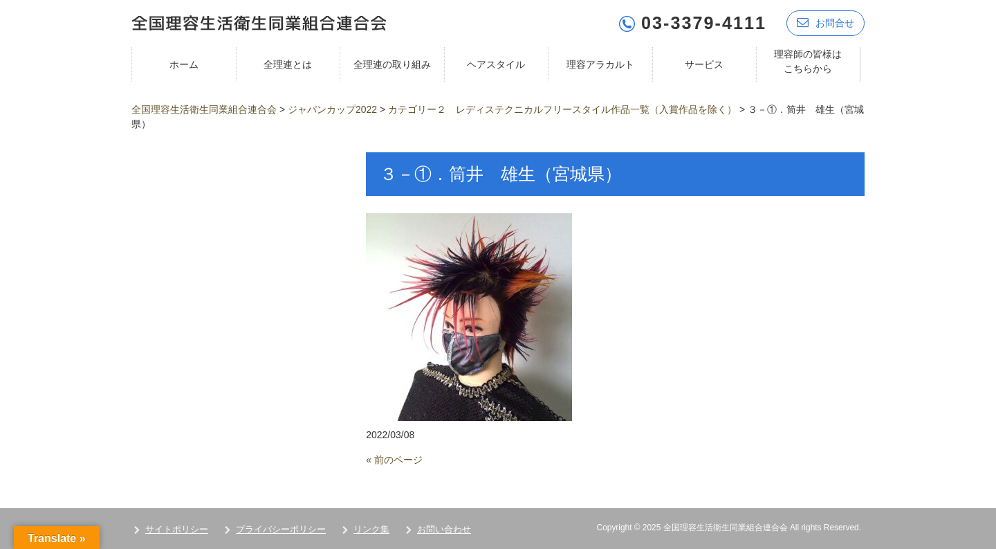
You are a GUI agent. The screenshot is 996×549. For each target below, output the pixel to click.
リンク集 (371, 529)
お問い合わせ (444, 529)
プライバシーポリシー (281, 529)
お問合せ (825, 22)
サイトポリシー (176, 529)
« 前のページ (394, 459)
